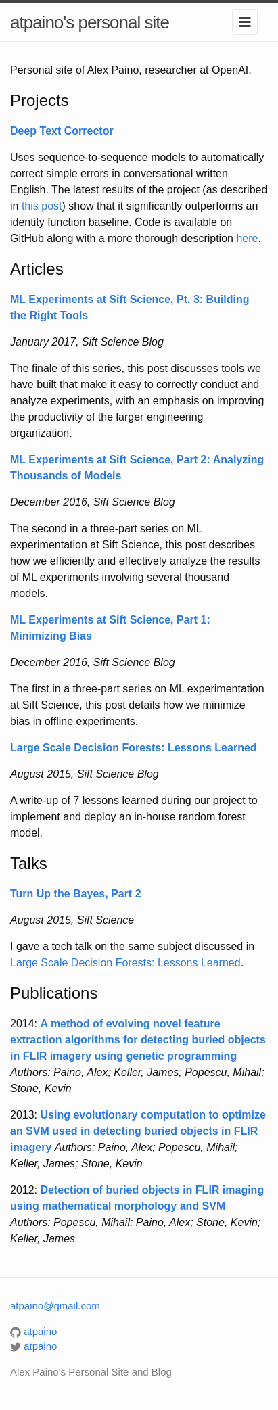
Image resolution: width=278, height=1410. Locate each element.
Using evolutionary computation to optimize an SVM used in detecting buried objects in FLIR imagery (138, 1131)
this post (42, 206)
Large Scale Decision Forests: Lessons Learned (125, 962)
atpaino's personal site (89, 22)
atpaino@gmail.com (55, 1305)
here (247, 238)
